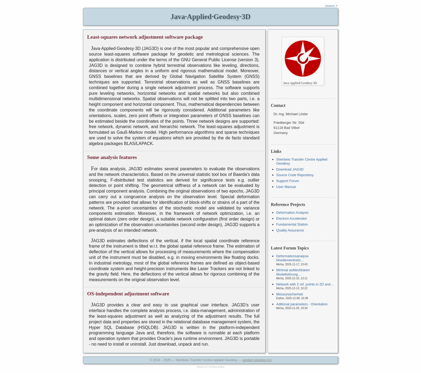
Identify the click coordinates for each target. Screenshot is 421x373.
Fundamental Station (292, 224)
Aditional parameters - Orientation (302, 304)
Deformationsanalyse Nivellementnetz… (292, 258)
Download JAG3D (290, 169)
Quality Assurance (290, 230)
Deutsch (330, 5)
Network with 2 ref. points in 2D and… (305, 284)
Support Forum (287, 181)
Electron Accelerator (291, 218)
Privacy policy (217, 366)
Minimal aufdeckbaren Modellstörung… (293, 272)
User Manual (286, 187)
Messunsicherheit (289, 294)
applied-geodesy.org (256, 360)
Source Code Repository (295, 175)
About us (202, 366)
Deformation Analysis (292, 213)
